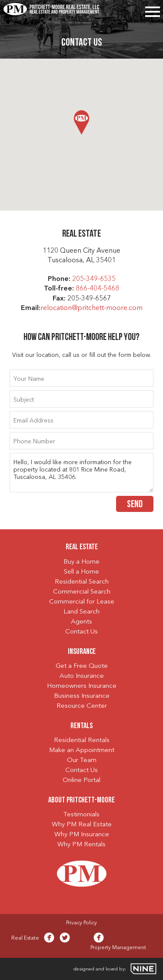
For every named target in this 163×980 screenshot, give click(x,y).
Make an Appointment (81, 750)
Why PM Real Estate (82, 825)
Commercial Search (81, 592)
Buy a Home (81, 562)
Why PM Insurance (81, 835)
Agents (81, 622)
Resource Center (82, 706)
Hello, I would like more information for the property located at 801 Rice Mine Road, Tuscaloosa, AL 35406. (82, 472)
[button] (81, 122)
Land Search (81, 612)
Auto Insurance (82, 676)
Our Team (81, 760)
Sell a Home (81, 572)
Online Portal (81, 780)
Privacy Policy (81, 923)
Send (135, 505)
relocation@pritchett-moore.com (91, 308)
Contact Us (81, 632)
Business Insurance (82, 696)
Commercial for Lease (81, 602)
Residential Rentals (82, 740)
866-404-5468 (97, 288)
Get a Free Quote (82, 666)
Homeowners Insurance (81, 686)
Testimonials (81, 815)
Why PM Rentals (81, 844)
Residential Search (82, 582)
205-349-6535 (94, 279)
